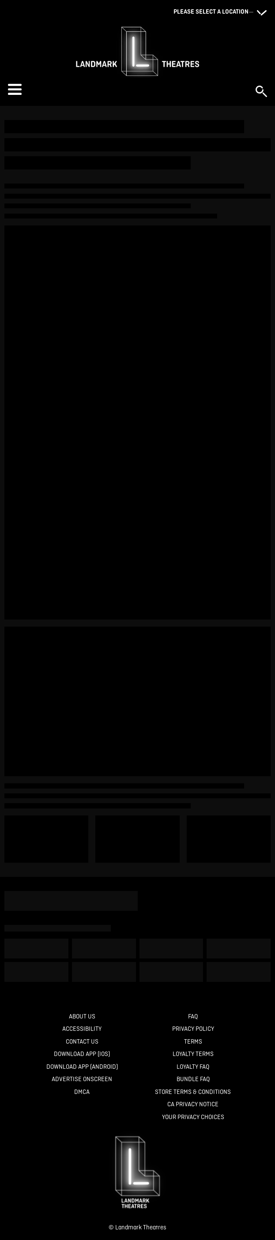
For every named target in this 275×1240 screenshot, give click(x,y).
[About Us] (82, 1016)
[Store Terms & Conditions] (193, 1092)
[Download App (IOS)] (82, 1054)
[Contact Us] (82, 1041)
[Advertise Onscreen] (82, 1079)
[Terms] (193, 1041)
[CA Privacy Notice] (192, 1104)
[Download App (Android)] (82, 1066)
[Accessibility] (82, 1028)
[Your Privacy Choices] (193, 1117)
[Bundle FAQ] (193, 1079)
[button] (127, 89)
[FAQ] (193, 1016)
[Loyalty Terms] (193, 1054)
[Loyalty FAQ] (193, 1066)
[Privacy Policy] (193, 1028)
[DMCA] (82, 1092)
